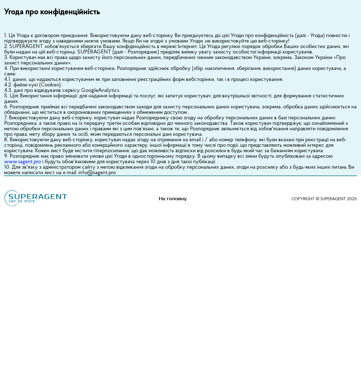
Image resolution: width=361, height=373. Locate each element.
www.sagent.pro (22, 162)
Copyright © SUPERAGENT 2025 (324, 199)
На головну (173, 199)
